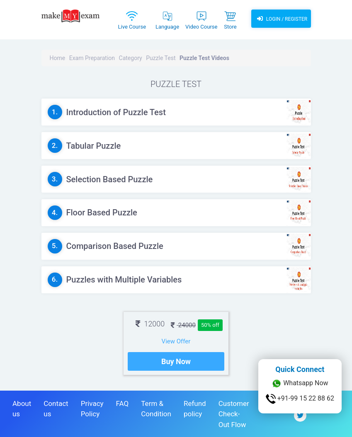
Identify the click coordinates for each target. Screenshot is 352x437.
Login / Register (281, 19)
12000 (150, 323)
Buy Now (176, 361)
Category (130, 58)
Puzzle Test (160, 58)
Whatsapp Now (300, 384)
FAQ (122, 403)
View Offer (176, 341)
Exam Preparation (92, 58)
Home (58, 58)
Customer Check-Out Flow (233, 414)
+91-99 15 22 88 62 (300, 399)
